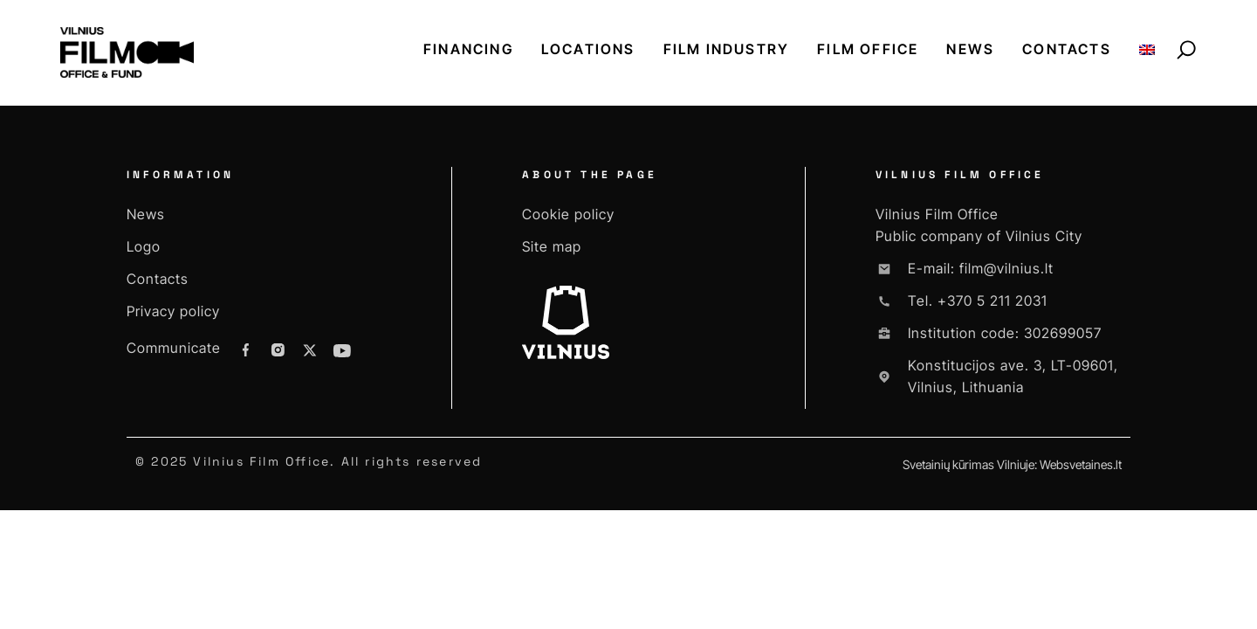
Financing (468, 49)
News (970, 49)
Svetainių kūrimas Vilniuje (968, 464)
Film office (867, 49)
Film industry (726, 49)
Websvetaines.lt (1081, 464)
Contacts (1066, 49)
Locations (588, 49)
